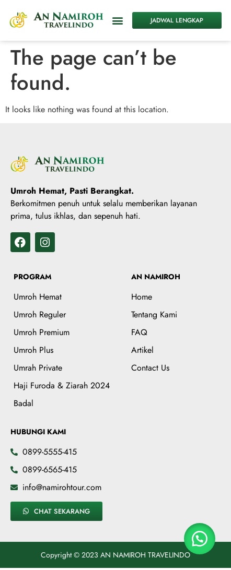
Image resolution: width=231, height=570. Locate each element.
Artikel (142, 350)
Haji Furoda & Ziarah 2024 (62, 385)
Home (141, 297)
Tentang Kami (154, 314)
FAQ (139, 332)
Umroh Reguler (40, 314)
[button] (117, 20)
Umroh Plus (33, 350)
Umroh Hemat (38, 297)
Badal (23, 403)
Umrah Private (38, 368)
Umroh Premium (42, 332)
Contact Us (150, 368)
